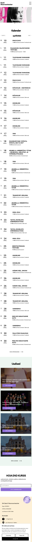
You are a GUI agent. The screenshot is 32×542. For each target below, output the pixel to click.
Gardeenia (17, 309)
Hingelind (16, 103)
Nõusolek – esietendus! (21, 88)
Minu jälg (16, 212)
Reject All (22, 535)
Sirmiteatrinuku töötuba (18, 247)
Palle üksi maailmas (20, 333)
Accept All (15, 538)
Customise (8, 535)
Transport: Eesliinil (20, 195)
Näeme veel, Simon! (20, 270)
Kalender (16, 30)
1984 (14, 133)
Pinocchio (17, 40)
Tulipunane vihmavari (21, 57)
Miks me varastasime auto (20, 317)
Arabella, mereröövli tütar (20, 170)
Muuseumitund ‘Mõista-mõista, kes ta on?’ (18, 142)
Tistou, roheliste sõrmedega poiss (17, 220)
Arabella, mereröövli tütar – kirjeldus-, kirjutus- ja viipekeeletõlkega (20, 152)
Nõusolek (16, 95)
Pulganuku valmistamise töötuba (20, 49)
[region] (15, 533)
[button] (1, 14)
